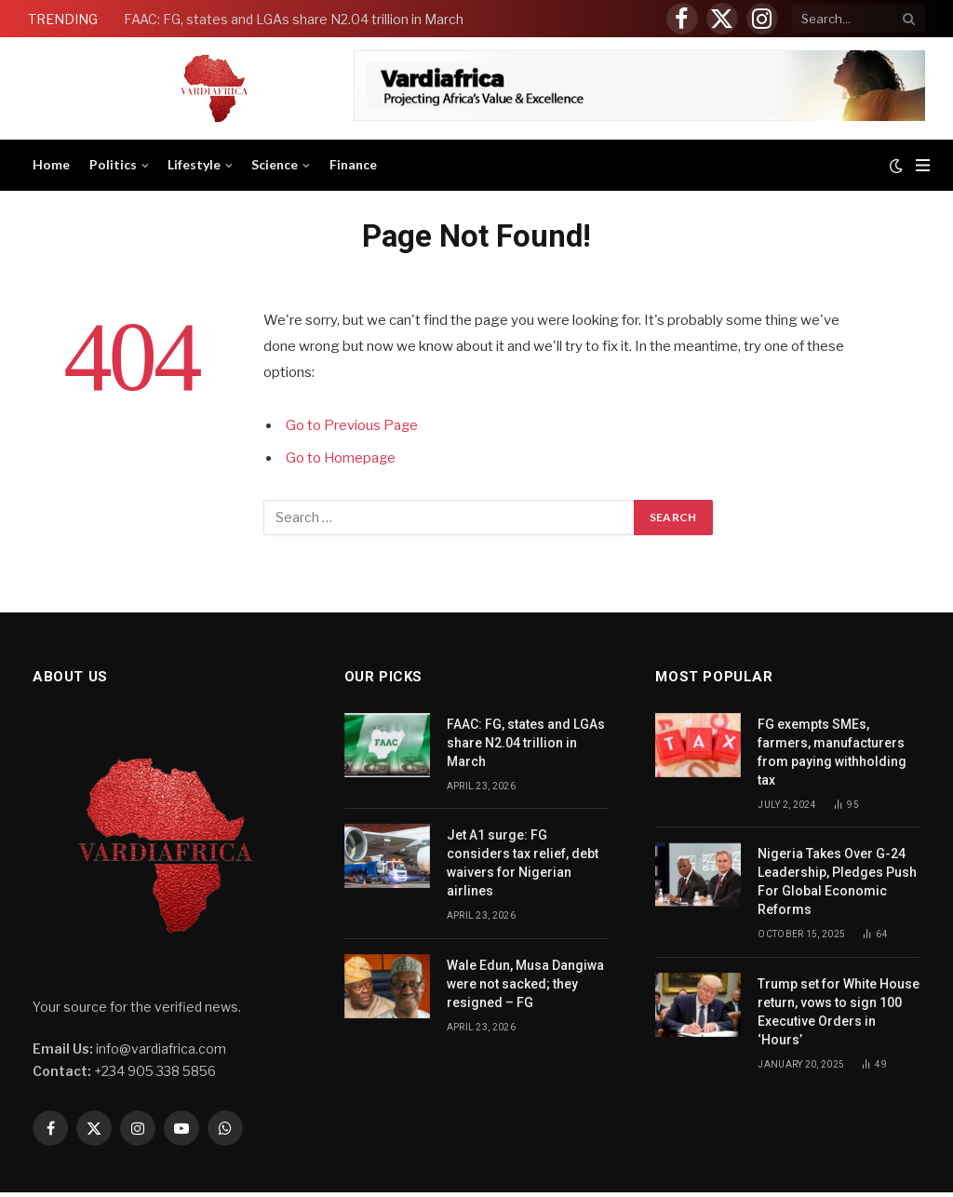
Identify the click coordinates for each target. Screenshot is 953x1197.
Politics (113, 164)
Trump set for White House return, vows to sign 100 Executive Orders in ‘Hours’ (838, 1011)
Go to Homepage (341, 458)
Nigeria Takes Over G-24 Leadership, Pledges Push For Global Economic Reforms (837, 881)
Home (51, 164)
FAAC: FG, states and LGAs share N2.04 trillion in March (295, 19)
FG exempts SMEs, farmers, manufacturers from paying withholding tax (832, 752)
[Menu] (923, 165)
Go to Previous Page (352, 425)
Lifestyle (194, 164)
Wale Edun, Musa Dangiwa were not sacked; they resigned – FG (525, 984)
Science (274, 164)
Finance (353, 164)
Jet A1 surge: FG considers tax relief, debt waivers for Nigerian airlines (522, 862)
